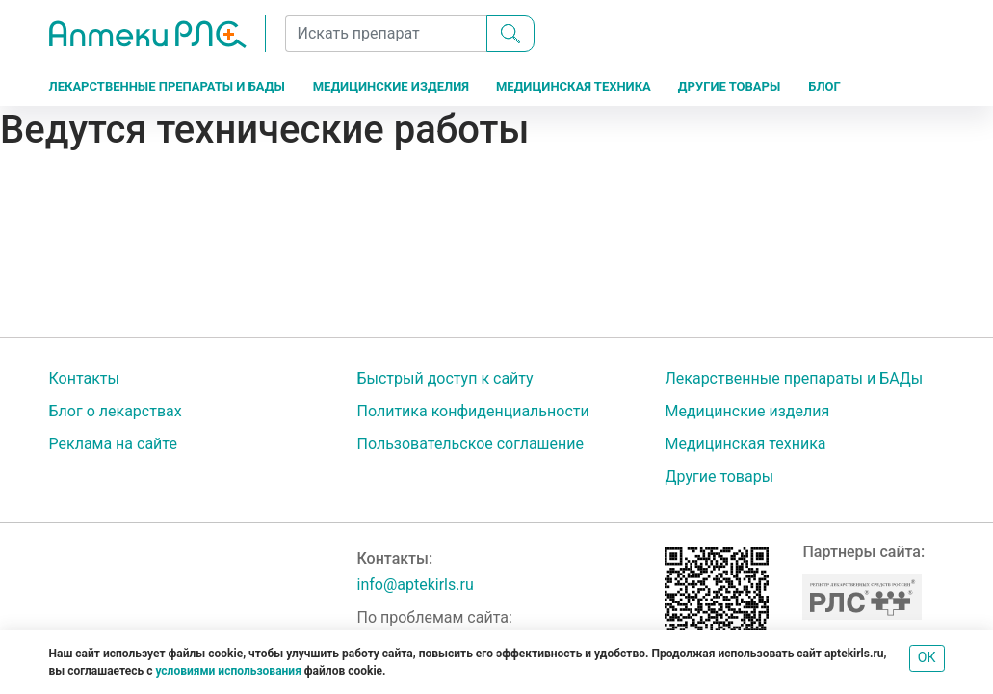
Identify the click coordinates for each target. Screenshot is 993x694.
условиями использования (228, 671)
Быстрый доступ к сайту (444, 378)
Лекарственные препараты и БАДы (167, 86)
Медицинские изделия (391, 86)
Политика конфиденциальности (472, 411)
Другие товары (729, 86)
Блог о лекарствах (115, 411)
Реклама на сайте (113, 444)
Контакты (84, 378)
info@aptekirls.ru (414, 584)
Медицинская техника (573, 86)
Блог (824, 86)
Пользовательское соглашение (470, 444)
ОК (927, 657)
